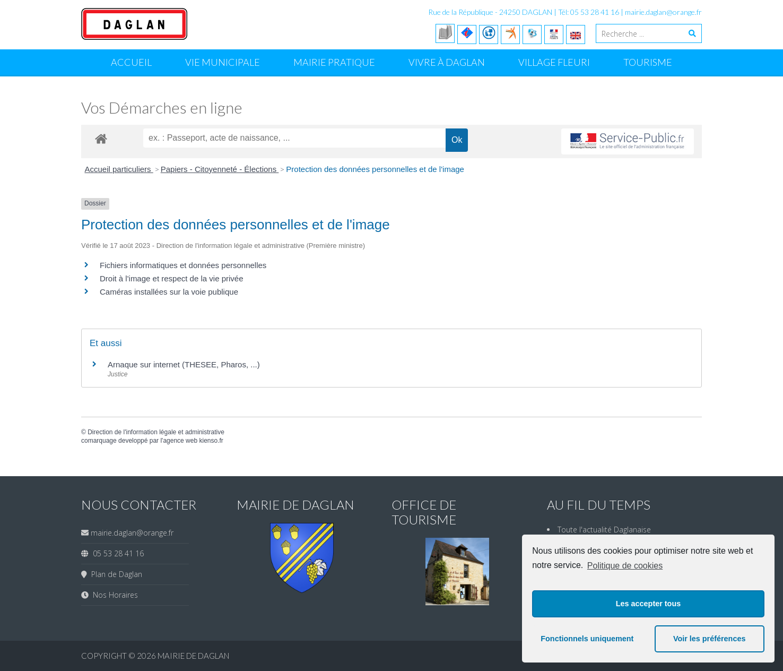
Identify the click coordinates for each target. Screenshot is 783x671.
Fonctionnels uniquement (587, 638)
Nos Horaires (113, 595)
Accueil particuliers (119, 169)
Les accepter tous (648, 603)
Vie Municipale (222, 62)
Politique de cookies (625, 565)
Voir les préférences (709, 638)
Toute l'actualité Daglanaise (604, 529)
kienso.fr (211, 440)
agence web (180, 440)
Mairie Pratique (334, 62)
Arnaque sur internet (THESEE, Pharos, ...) (184, 364)
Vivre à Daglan (446, 62)
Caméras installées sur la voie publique (169, 291)
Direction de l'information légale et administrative (156, 432)
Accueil (131, 62)
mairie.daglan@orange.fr (663, 11)
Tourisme (647, 62)
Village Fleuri (554, 62)
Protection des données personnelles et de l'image (375, 169)
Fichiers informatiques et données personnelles (183, 265)
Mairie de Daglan (193, 655)
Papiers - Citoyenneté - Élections (220, 169)
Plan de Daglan (114, 574)
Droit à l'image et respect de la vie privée (171, 278)
